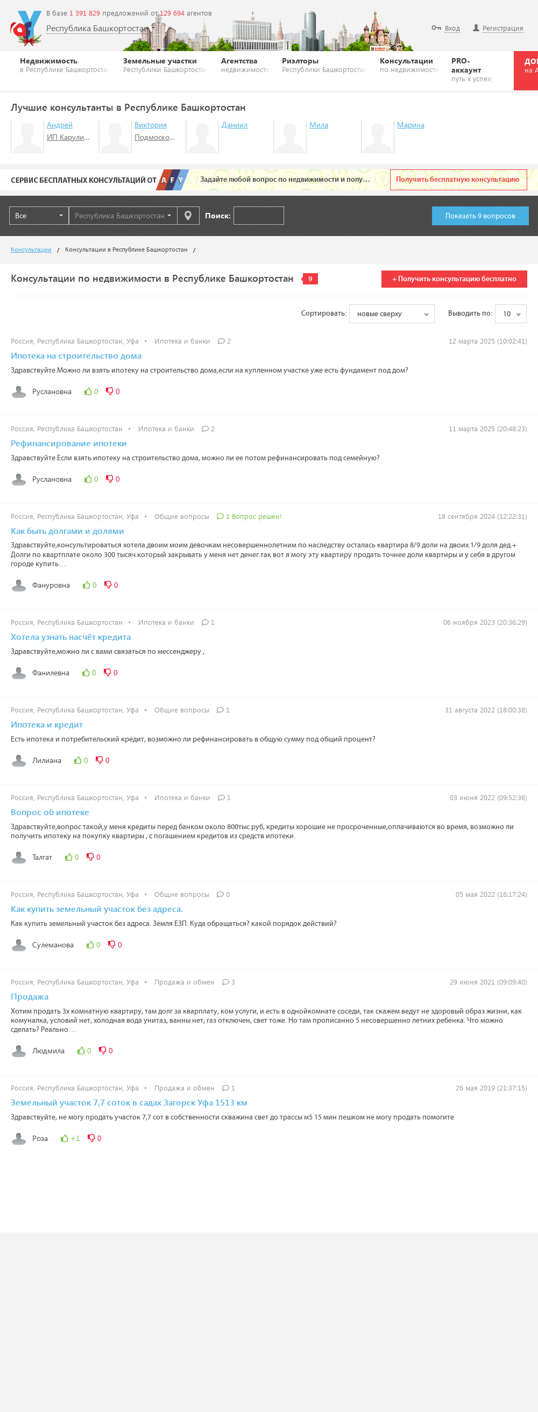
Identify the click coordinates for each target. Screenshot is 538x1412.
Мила (318, 124)
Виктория (150, 124)
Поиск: (218, 215)
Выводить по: (470, 313)
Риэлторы (325, 64)
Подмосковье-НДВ (166, 137)
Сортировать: (323, 313)
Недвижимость (65, 64)
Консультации (410, 64)
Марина (410, 124)
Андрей (60, 124)
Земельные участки (166, 64)
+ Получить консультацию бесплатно (454, 279)
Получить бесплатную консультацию (457, 179)
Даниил (234, 124)
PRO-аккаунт (472, 69)
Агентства (245, 64)
